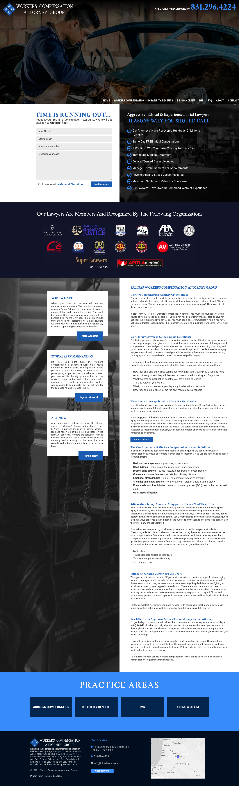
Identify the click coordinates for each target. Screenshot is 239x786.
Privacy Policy (36, 776)
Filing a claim (90, 455)
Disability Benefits (160, 100)
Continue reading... (141, 439)
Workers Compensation (129, 100)
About (220, 100)
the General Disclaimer (70, 184)
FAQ (210, 100)
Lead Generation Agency (225, 727)
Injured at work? (89, 397)
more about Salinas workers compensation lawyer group (168, 656)
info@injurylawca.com (106, 763)
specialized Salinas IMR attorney (188, 628)
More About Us (89, 336)
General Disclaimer (53, 776)
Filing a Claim (186, 100)
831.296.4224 (213, 7)
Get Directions (102, 771)
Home (106, 100)
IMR (201, 100)
